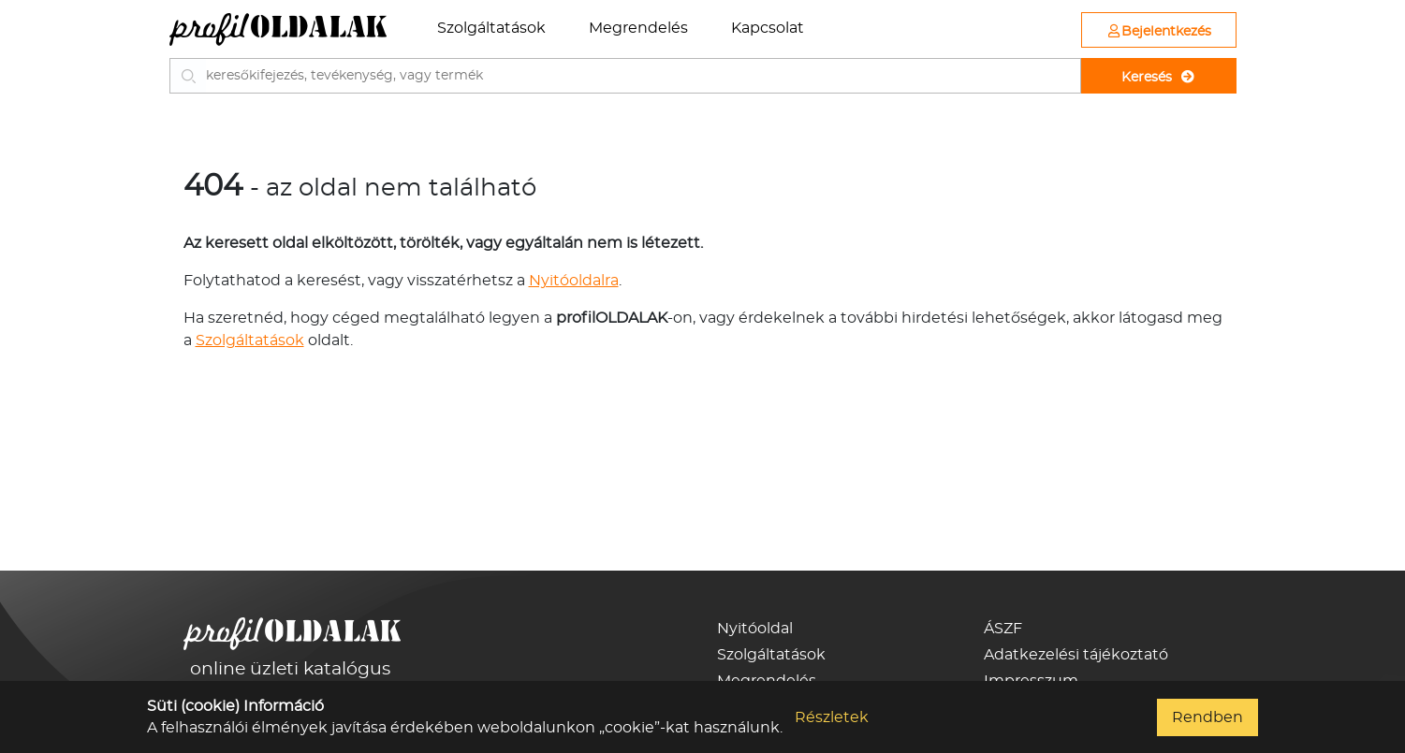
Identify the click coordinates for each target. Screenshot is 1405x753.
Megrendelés (638, 28)
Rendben (1207, 717)
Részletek (832, 717)
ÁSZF (1003, 628)
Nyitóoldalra (574, 280)
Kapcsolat (767, 28)
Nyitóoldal (755, 628)
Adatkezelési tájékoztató (1076, 654)
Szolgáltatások (491, 28)
